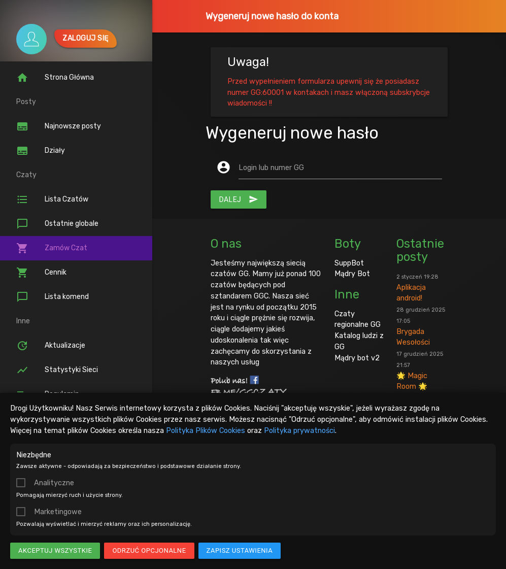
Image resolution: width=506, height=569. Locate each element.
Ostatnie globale (57, 224)
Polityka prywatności (299, 430)
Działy (40, 151)
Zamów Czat (51, 248)
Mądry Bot (352, 273)
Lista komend (52, 297)
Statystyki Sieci (57, 370)
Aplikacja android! (417, 288)
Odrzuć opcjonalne (149, 550)
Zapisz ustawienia (240, 550)
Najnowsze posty (58, 126)
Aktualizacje (50, 345)
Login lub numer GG (271, 167)
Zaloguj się (85, 38)
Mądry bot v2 (357, 357)
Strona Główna (55, 77)
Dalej (238, 199)
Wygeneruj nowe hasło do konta (272, 16)
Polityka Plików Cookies (205, 430)
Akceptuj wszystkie (55, 550)
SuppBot (349, 262)
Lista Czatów (52, 199)
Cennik (41, 272)
